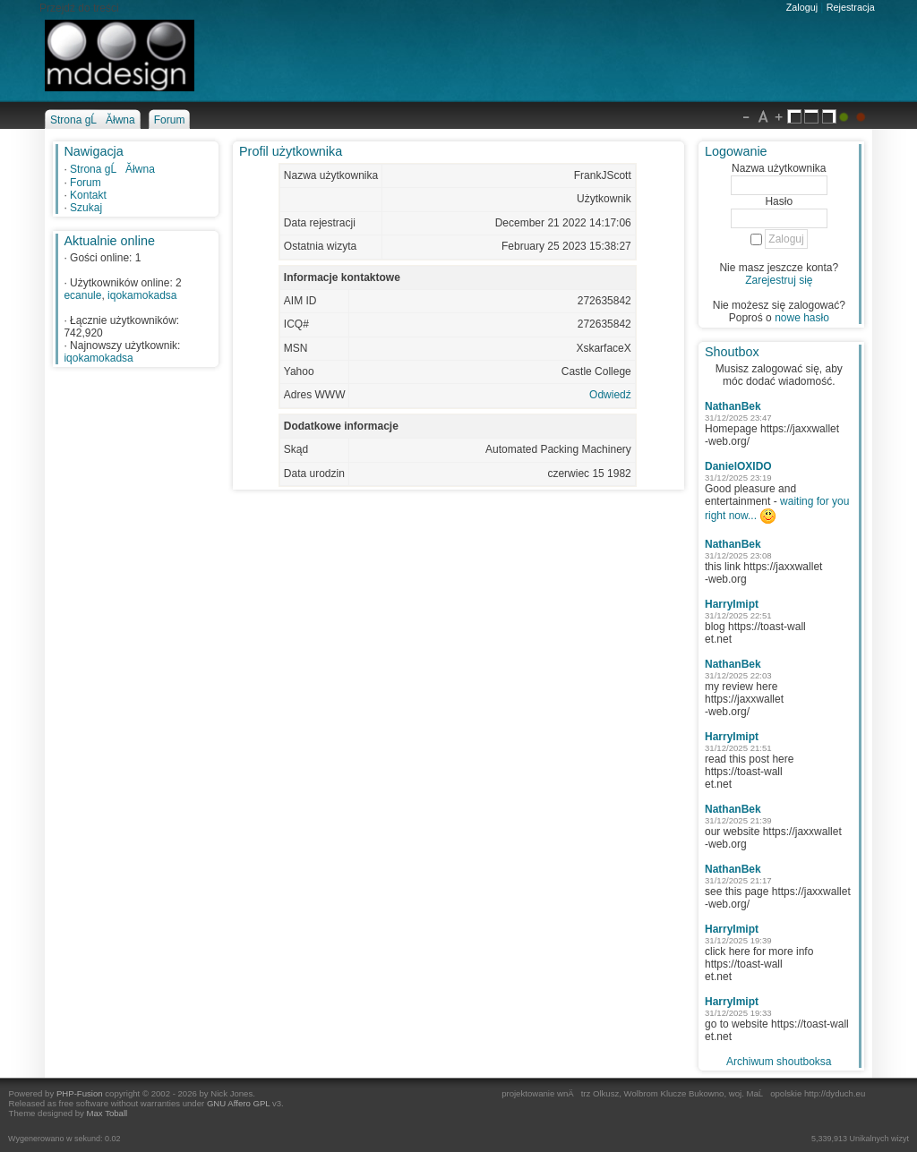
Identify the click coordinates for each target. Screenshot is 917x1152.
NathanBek (733, 406)
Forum (85, 182)
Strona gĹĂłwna (112, 169)
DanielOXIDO (738, 466)
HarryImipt (731, 604)
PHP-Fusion (79, 1093)
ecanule (82, 295)
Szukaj (86, 207)
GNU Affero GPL (238, 1103)
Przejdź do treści (79, 8)
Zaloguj (802, 7)
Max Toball (107, 1113)
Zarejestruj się (778, 280)
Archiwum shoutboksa (778, 1061)
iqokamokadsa (141, 295)
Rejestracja (851, 7)
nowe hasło (802, 317)
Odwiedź (610, 394)
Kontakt (88, 195)
